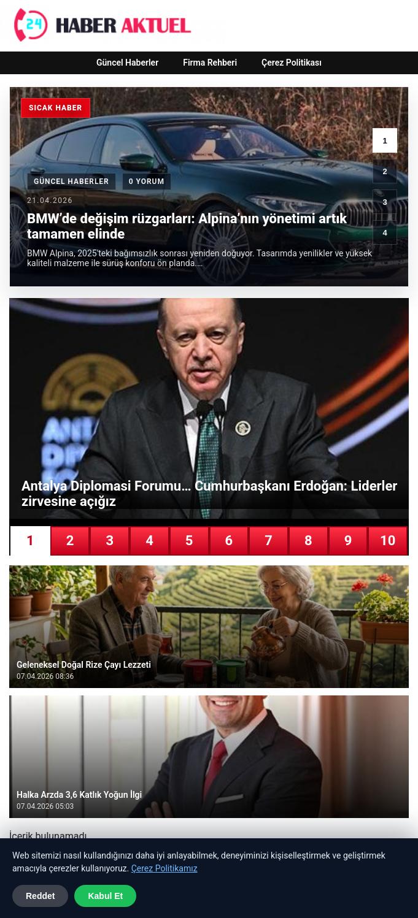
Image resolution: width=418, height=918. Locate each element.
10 (387, 540)
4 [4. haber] (384, 232)
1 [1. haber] (384, 140)
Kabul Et (105, 896)
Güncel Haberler (127, 62)
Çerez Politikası (291, 62)
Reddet (40, 896)
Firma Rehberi (210, 62)
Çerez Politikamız (164, 868)
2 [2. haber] (384, 171)
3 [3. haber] (384, 202)
